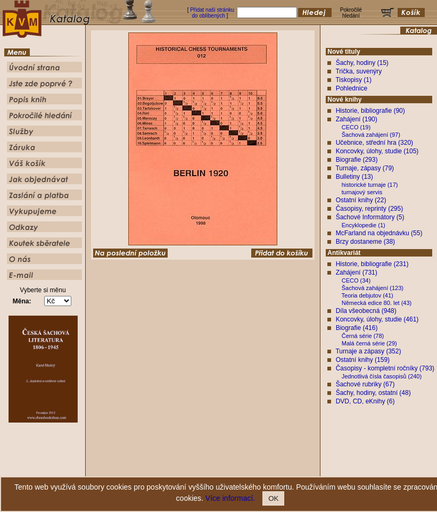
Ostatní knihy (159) (363, 360)
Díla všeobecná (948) (366, 311)
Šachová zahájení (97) (371, 134)
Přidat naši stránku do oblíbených (212, 13)
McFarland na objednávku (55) (379, 233)
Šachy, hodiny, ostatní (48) (373, 393)
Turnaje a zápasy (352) (368, 351)
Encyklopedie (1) (363, 225)
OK (273, 498)
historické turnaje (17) (370, 184)
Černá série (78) (363, 336)
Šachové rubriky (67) (365, 384)
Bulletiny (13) (354, 176)
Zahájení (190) (356, 119)
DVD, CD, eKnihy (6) (365, 401)
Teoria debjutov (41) (367, 295)
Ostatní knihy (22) (361, 200)
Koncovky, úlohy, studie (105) (377, 151)
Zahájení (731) (356, 272)
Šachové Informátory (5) (370, 217)
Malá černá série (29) (369, 343)
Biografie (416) (357, 328)
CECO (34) (356, 280)
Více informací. (230, 498)
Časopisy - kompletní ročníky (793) (385, 368)
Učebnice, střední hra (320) (374, 142)
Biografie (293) (357, 159)
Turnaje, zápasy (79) (364, 168)
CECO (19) (356, 127)
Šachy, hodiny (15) (362, 63)
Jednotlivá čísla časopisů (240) (382, 376)
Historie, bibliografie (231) (372, 264)
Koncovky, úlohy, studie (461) (377, 319)
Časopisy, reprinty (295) (369, 208)
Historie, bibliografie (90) (370, 110)
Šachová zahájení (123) (372, 288)
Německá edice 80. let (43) (376, 303)
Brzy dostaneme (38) (365, 241)
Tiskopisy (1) (353, 80)
